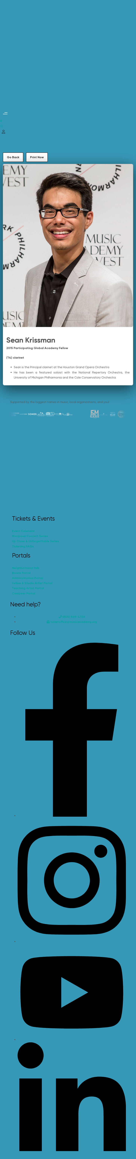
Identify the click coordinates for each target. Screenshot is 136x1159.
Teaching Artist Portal (28, 588)
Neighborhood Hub (25, 568)
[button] (5, 113)
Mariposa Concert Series (30, 536)
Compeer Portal (23, 593)
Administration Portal (27, 578)
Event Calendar (23, 531)
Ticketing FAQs (23, 546)
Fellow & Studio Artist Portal (32, 583)
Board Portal (21, 573)
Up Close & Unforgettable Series (35, 541)
